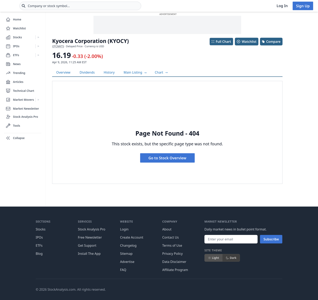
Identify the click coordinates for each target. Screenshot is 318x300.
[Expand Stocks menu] (38, 37)
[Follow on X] (217, 289)
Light (213, 258)
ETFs (39, 245)
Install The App (89, 253)
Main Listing (135, 72)
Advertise (127, 261)
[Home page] (18, 6)
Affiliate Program (175, 270)
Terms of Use (172, 245)
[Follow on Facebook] (206, 289)
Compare (271, 41)
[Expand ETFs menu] (38, 55)
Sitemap (126, 253)
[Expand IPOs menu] (38, 46)
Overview (63, 72)
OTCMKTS (58, 46)
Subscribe (271, 239)
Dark (231, 258)
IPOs (39, 237)
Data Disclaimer (174, 261)
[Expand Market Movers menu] (38, 100)
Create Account (131, 237)
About (166, 229)
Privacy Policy (172, 253)
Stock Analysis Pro (91, 229)
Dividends (87, 72)
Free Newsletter (90, 237)
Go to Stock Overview (167, 157)
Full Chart (221, 41)
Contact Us (170, 237)
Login (124, 229)
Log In (282, 5)
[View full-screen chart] (161, 72)
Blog (39, 253)
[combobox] (104, 6)
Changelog (128, 245)
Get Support (87, 245)
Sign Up (303, 5)
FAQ (123, 270)
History (109, 72)
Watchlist (246, 41)
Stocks (40, 229)
